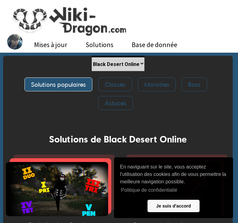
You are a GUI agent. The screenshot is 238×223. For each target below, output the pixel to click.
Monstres (156, 84)
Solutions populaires (58, 84)
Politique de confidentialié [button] (149, 190)
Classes (115, 84)
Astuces (115, 103)
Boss (194, 84)
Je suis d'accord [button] (173, 205)
